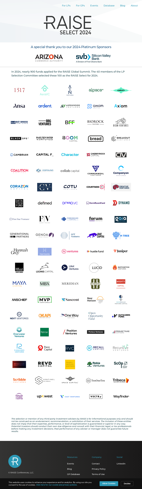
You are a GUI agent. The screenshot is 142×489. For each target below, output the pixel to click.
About (134, 6)
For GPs (80, 6)
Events (94, 6)
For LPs (66, 6)
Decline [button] (127, 483)
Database (109, 6)
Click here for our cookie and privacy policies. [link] (56, 485)
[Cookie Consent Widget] (71, 483)
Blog (122, 6)
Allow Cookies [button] (108, 483)
